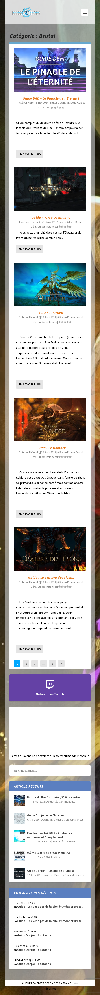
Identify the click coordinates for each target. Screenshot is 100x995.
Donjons (58, 819)
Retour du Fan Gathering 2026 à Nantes (53, 797)
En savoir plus (30, 154)
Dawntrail (63, 102)
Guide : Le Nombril (51, 447)
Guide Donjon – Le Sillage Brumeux (51, 871)
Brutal (53, 102)
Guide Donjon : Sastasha (34, 935)
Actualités (52, 801)
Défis (73, 102)
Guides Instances (47, 226)
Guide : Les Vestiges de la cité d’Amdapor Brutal (50, 907)
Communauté (67, 801)
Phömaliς (35, 222)
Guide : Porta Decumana (51, 217)
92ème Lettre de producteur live (48, 853)
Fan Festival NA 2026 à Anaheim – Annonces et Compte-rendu (49, 835)
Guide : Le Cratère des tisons (51, 577)
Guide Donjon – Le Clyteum (45, 815)
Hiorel (31, 102)
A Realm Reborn (65, 222)
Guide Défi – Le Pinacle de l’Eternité (51, 98)
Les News (70, 841)
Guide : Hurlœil (51, 313)
